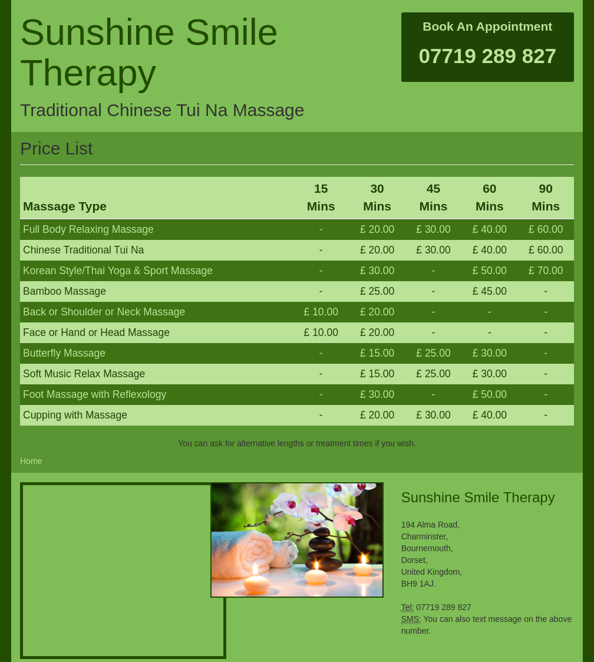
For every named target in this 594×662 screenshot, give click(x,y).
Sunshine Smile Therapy (149, 52)
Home (31, 461)
